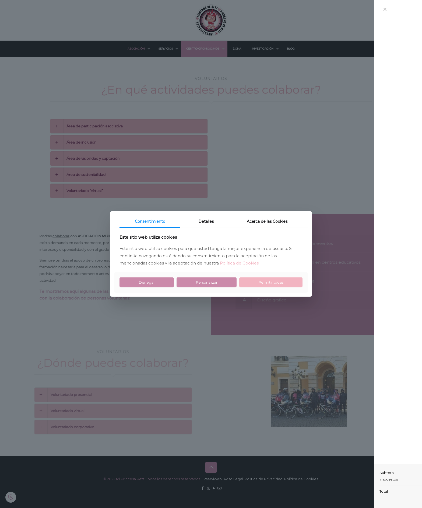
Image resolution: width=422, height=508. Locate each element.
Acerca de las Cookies (267, 221)
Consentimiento (150, 221)
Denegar (147, 282)
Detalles (206, 221)
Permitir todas (271, 282)
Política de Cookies (239, 263)
